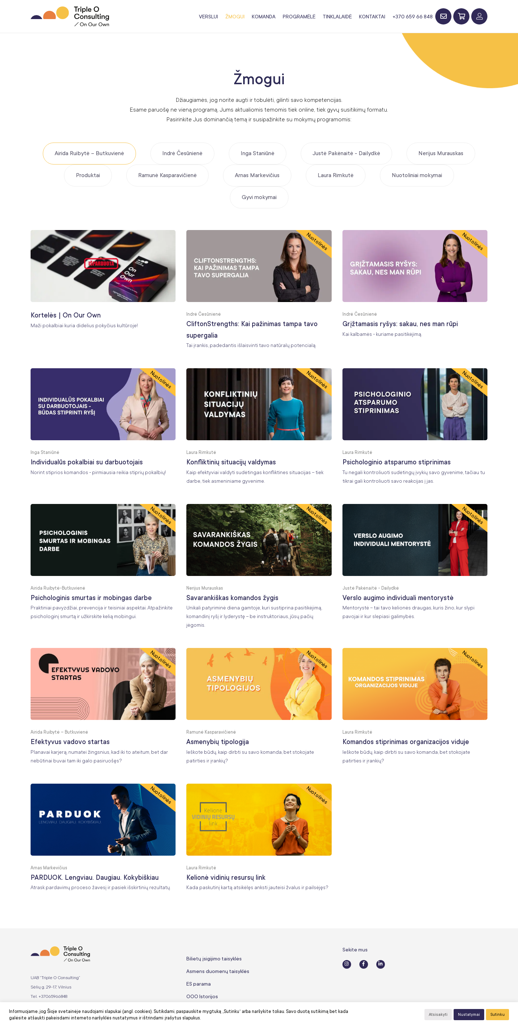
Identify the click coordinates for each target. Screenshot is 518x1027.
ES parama (198, 984)
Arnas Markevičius (257, 175)
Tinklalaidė (337, 16)
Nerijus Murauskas (440, 153)
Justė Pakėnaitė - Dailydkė (346, 153)
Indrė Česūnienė (182, 153)
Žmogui (235, 16)
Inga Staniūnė (257, 153)
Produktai (88, 175)
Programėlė (299, 16)
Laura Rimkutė (336, 175)
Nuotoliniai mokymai (417, 175)
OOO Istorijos (202, 996)
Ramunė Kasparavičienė (167, 175)
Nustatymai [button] (469, 1014)
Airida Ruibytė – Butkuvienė (89, 153)
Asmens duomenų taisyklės (217, 971)
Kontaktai (372, 16)
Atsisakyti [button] (438, 1014)
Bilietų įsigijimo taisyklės (214, 958)
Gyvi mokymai (259, 197)
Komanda (264, 16)
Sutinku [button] (497, 1014)
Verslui (208, 16)
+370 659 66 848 (412, 16)
